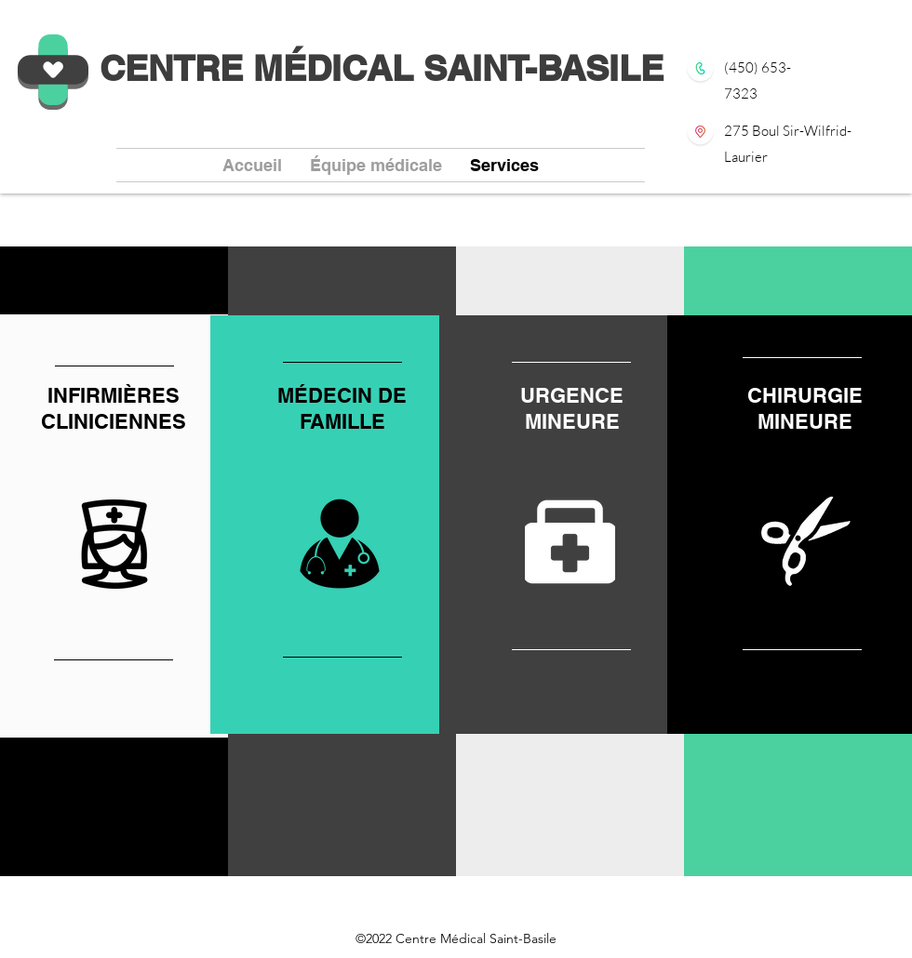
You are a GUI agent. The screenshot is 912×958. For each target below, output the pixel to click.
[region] (342, 524)
